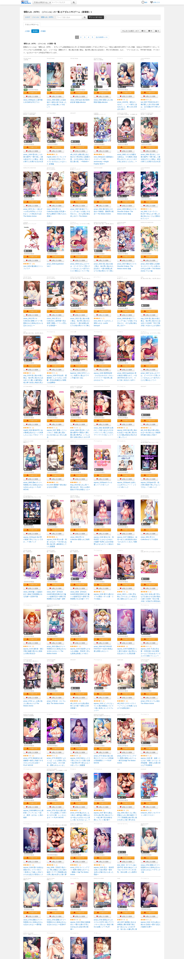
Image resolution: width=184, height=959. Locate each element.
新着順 (35, 31)
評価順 (43, 31)
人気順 (27, 31)
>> (101, 37)
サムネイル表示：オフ (130, 31)
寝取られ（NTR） (47, 17)
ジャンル (35, 17)
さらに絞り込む (95, 17)
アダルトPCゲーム (32, 24)
